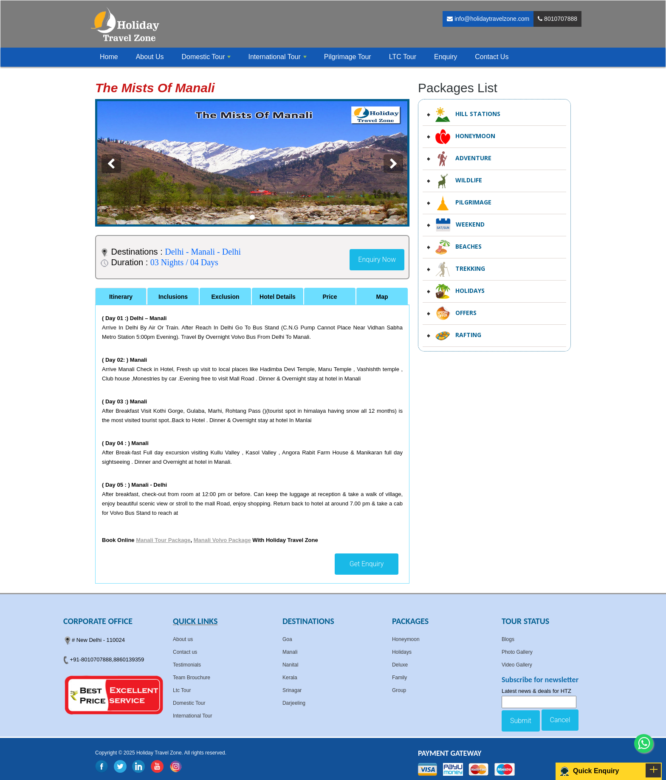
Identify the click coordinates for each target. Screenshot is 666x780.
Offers (456, 313)
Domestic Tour (189, 703)
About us (183, 639)
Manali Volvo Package (222, 540)
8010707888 (557, 18)
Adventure (463, 158)
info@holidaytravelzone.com (488, 18)
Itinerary (121, 296)
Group (399, 690)
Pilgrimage (463, 203)
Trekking (460, 269)
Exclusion (225, 296)
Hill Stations (467, 114)
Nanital (290, 665)
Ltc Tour (182, 690)
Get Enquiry (367, 564)
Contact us (185, 652)
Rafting (458, 335)
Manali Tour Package (163, 540)
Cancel (560, 720)
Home (109, 56)
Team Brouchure (191, 678)
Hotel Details (278, 296)
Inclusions (173, 296)
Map (382, 296)
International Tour (192, 716)
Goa (287, 639)
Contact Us (491, 56)
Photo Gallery (517, 652)
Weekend (460, 225)
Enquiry (445, 56)
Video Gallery (517, 665)
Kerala (289, 678)
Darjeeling (293, 703)
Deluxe (400, 665)
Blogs (508, 639)
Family (399, 678)
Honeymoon (465, 136)
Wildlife (458, 180)
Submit (520, 721)
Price (329, 296)
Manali (289, 652)
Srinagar (292, 690)
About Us (150, 56)
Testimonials (187, 665)
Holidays (460, 291)
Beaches (458, 247)
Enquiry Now (377, 259)
